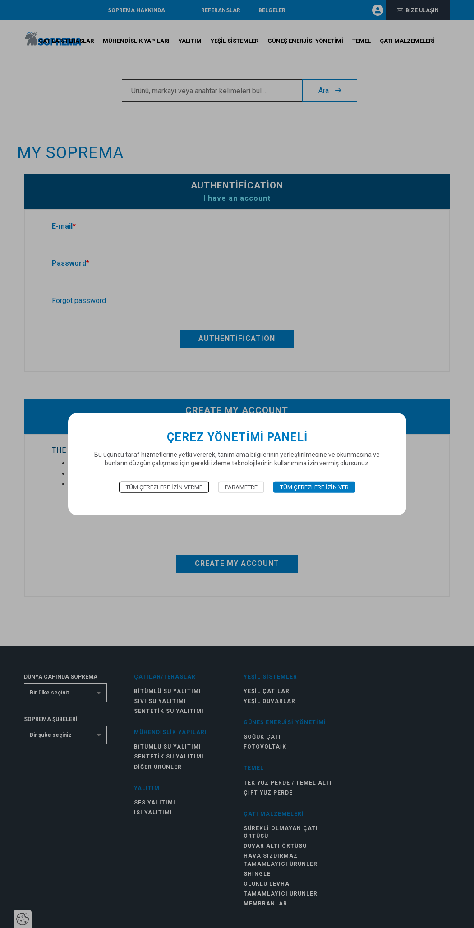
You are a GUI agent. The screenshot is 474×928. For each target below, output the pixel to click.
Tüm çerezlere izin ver (314, 486)
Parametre (241, 486)
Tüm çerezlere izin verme (164, 486)
